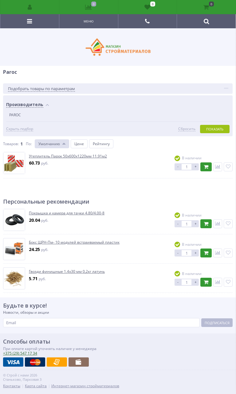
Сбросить (186, 128)
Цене (79, 143)
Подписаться (217, 322)
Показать (214, 129)
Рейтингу (101, 143)
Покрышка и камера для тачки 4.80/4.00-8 (66, 213)
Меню (89, 21)
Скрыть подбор (19, 128)
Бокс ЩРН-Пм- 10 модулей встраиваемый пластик (74, 242)
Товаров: (11, 143)
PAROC (15, 114)
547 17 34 (20, 353)
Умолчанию (49, 143)
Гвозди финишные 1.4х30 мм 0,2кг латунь (67, 271)
